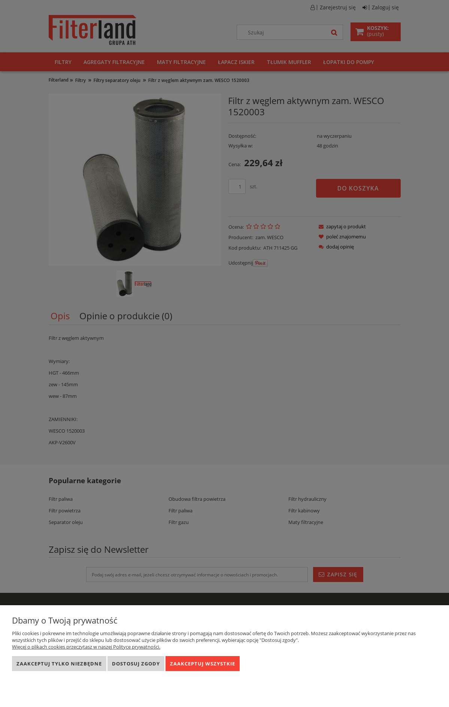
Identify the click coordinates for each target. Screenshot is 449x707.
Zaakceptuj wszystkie (202, 663)
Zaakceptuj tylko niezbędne (59, 663)
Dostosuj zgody (136, 663)
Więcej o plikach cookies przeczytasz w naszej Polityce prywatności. (86, 646)
